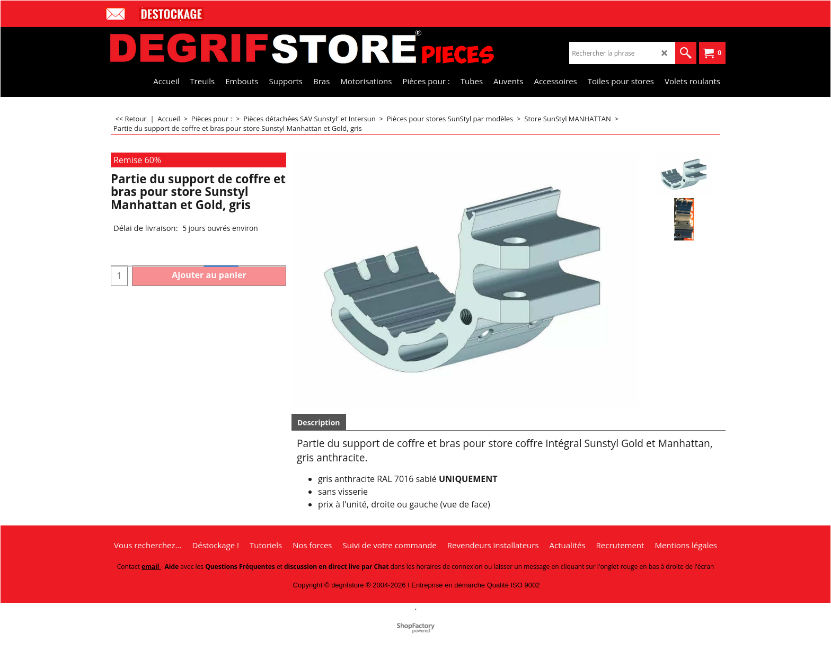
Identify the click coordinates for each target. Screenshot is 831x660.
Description (318, 422)
